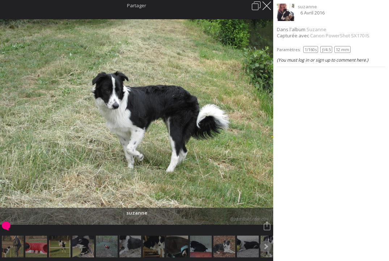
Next (265, 246)
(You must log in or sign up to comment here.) (322, 60)
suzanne (307, 6)
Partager (136, 5)
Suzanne (316, 29)
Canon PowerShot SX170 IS (339, 35)
